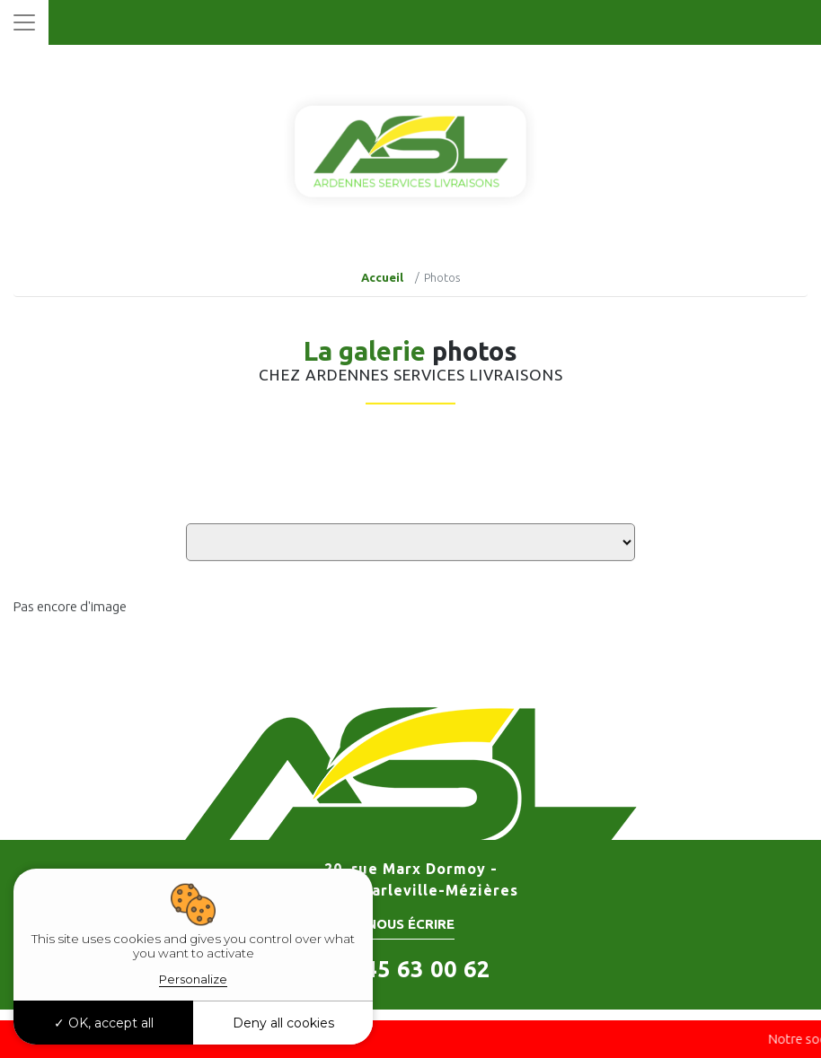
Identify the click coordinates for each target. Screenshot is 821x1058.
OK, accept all (104, 1023)
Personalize (193, 979)
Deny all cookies (283, 1023)
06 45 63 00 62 (410, 969)
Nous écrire (410, 923)
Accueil (382, 277)
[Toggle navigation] (24, 22)
